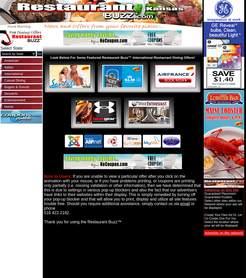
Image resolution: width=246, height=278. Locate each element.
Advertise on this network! (224, 233)
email (185, 204)
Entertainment (14, 100)
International (13, 74)
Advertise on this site (221, 190)
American (11, 61)
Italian (8, 67)
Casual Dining (14, 80)
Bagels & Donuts (16, 87)
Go (39, 53)
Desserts (11, 93)
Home (8, 107)
